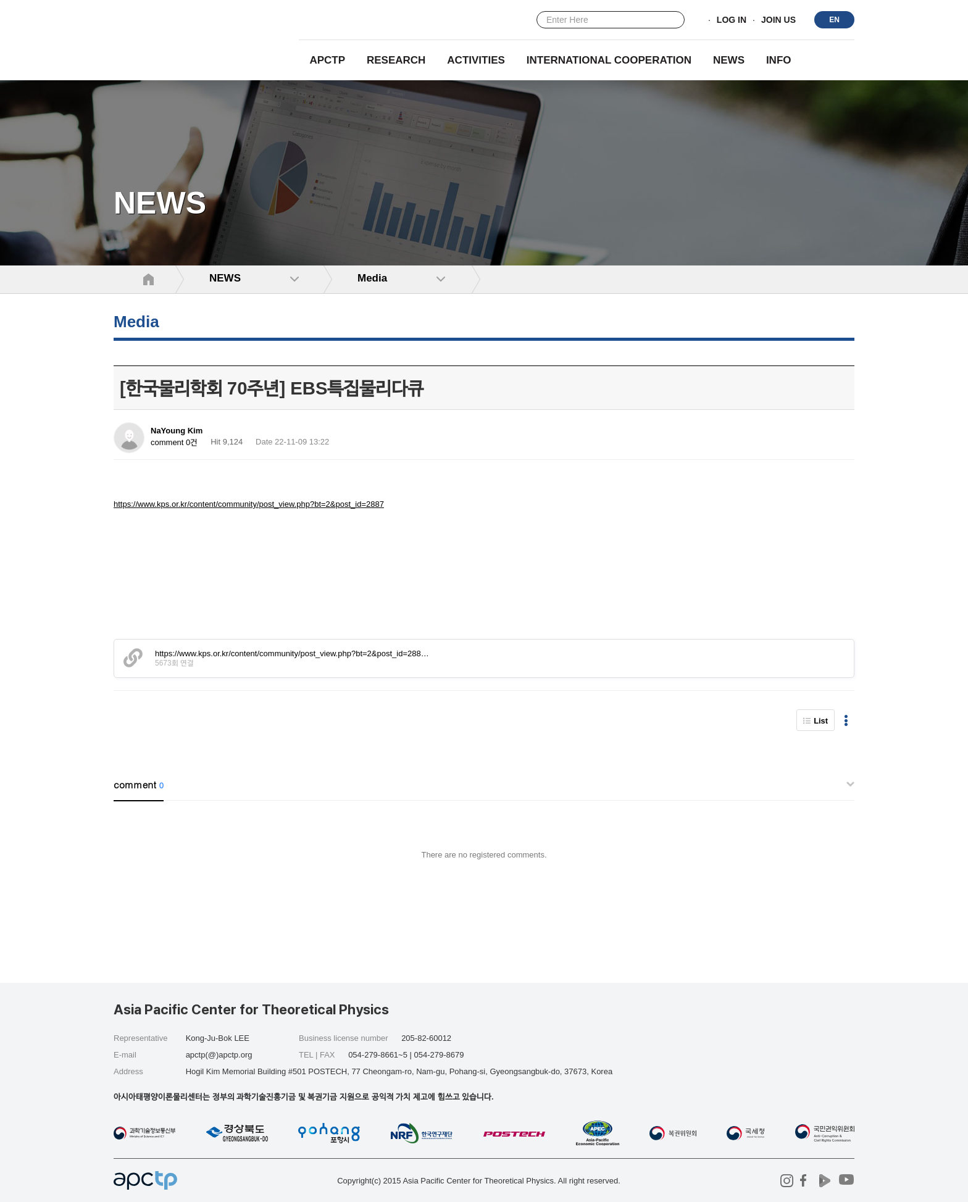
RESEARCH (396, 60)
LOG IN (731, 20)
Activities (476, 60)
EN (834, 19)
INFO (778, 60)
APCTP (327, 60)
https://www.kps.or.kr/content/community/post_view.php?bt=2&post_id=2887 (249, 504)
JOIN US (778, 20)
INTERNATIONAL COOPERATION (609, 60)
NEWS (729, 60)
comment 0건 (174, 442)
